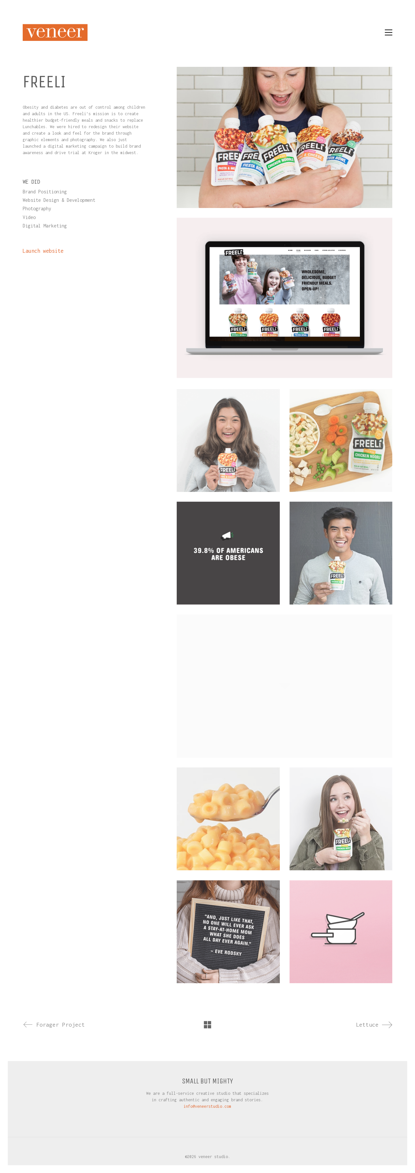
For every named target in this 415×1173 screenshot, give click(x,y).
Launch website (43, 251)
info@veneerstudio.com (207, 1106)
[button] (388, 32)
